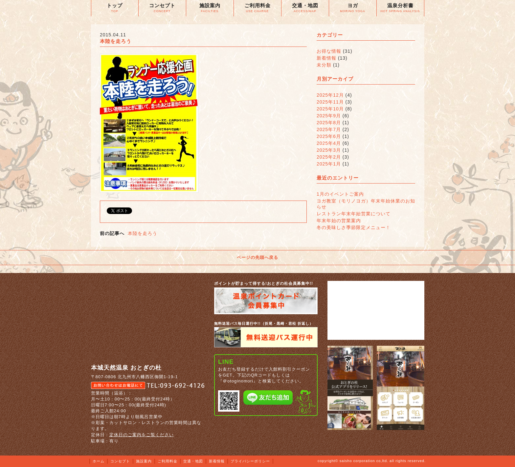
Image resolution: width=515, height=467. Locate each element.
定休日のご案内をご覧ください (141, 434)
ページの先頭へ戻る (257, 257)
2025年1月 (329, 163)
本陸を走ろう (142, 233)
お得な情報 (329, 51)
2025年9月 (329, 115)
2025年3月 (329, 150)
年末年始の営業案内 (339, 220)
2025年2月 (329, 157)
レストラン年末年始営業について (354, 213)
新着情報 (326, 58)
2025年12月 (330, 95)
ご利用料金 (167, 461)
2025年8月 (329, 122)
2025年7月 (329, 129)
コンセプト (120, 461)
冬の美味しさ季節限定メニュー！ (354, 227)
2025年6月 (329, 136)
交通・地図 (193, 461)
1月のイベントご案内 (340, 194)
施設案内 (144, 461)
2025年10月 (330, 108)
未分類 (324, 65)
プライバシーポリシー (250, 461)
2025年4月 (329, 143)
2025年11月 (330, 102)
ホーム (98, 461)
